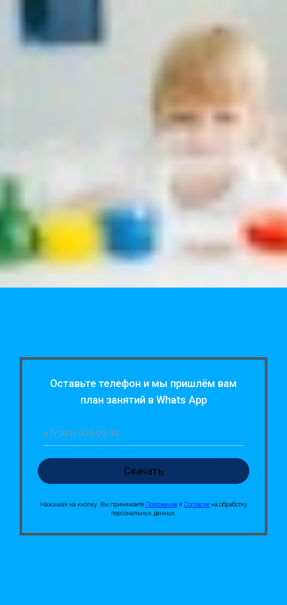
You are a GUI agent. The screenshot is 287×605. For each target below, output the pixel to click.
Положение (161, 504)
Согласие (197, 504)
